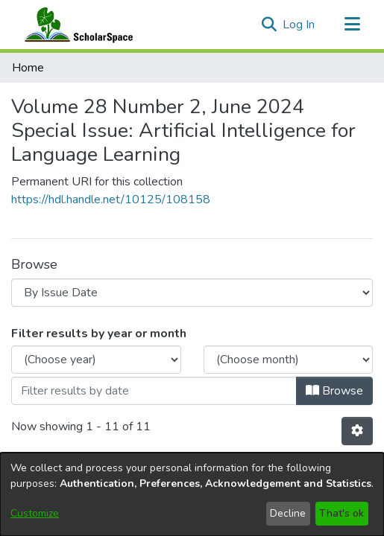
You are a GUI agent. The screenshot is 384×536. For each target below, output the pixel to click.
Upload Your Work (192, 293)
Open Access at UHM (192, 311)
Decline (288, 513)
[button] (268, 25)
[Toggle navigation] (352, 24)
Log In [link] (299, 24)
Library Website (192, 329)
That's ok (341, 513)
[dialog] (192, 494)
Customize (34, 513)
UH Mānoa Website (192, 347)
